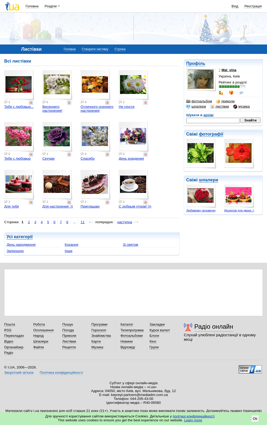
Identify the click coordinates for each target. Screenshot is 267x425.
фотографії (211, 134)
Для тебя (11, 206)
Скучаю (48, 158)
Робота (39, 324)
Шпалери (40, 341)
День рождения (131, 158)
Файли (38, 347)
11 (83, 222)
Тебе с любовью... (19, 107)
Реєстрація (253, 6)
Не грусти (126, 107)
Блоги (154, 336)
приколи (225, 101)
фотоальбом (199, 101)
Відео (8, 341)
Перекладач (14, 336)
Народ (38, 336)
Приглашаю (90, 206)
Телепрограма (132, 330)
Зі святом (130, 245)
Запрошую (15, 251)
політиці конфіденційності (194, 416)
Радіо (8, 353)
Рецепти (69, 347)
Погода (68, 330)
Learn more (193, 420)
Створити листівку (95, 49)
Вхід (235, 6)
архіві (208, 115)
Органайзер (13, 347)
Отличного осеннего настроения (97, 109)
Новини (127, 341)
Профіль (195, 63)
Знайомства (101, 336)
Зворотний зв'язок (18, 372)
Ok (255, 419)
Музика (97, 347)
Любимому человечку (200, 210)
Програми (99, 324)
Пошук (67, 324)
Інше (68, 251)
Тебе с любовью (17, 158)
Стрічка (120, 49)
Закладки (157, 324)
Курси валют (160, 330)
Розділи (51, 6)
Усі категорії (20, 236)
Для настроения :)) (57, 206)
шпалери (196, 106)
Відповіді (128, 347)
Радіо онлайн (213, 326)
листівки (219, 106)
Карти (96, 341)
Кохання (71, 245)
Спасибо (88, 158)
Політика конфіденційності (61, 372)
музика (241, 106)
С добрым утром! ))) (135, 206)
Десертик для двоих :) (239, 210)
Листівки (69, 341)
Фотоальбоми (132, 336)
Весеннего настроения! (52, 109)
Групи (154, 347)
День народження (21, 245)
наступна (124, 222)
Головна (32, 6)
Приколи (69, 336)
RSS (8, 330)
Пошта (9, 324)
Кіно (153, 341)
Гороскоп (98, 330)
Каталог (127, 324)
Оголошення (43, 330)
